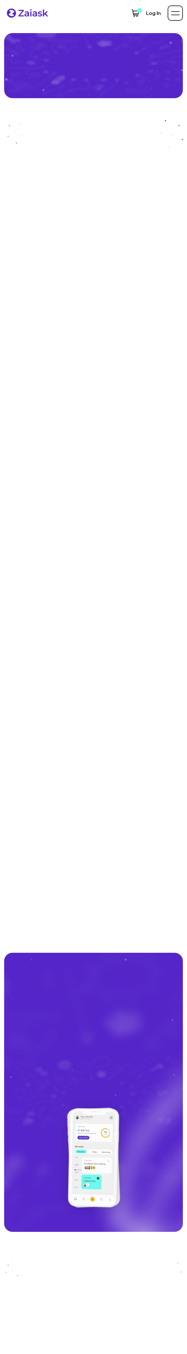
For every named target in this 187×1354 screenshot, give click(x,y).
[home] (26, 13)
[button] (135, 13)
